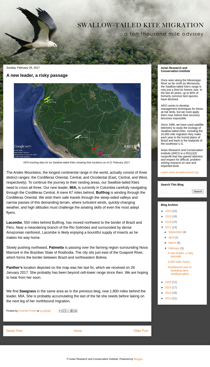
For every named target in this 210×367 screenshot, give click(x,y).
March (172, 242)
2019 (168, 216)
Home (78, 330)
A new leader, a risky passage (180, 254)
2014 (168, 292)
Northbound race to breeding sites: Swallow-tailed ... (180, 270)
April (171, 237)
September (175, 232)
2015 (168, 287)
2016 (168, 282)
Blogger (138, 358)
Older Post (141, 330)
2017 (168, 227)
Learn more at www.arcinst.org (180, 172)
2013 (168, 298)
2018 (168, 221)
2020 (168, 211)
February (174, 248)
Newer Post (14, 330)
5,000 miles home (179, 261)
